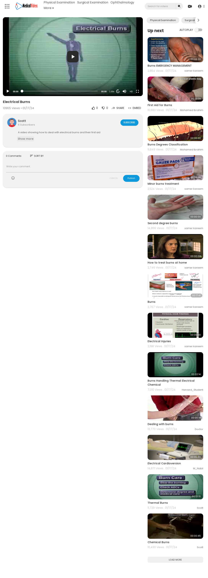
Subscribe (129, 122)
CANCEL (114, 178)
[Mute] (124, 91)
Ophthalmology (122, 2)
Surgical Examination (92, 2)
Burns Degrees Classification (168, 144)
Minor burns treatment (163, 184)
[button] (200, 6)
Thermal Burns (158, 503)
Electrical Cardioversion (164, 463)
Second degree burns (163, 223)
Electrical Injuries (159, 341)
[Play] (8, 91)
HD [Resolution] (131, 91)
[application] (73, 56)
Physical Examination (59, 2)
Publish (131, 178)
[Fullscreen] (137, 91)
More (49, 8)
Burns (151, 302)
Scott (22, 121)
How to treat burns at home (167, 263)
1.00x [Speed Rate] (111, 91)
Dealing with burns (160, 424)
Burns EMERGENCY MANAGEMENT (170, 66)
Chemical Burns (158, 542)
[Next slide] (198, 20)
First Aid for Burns (160, 105)
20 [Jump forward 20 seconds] (118, 91)
